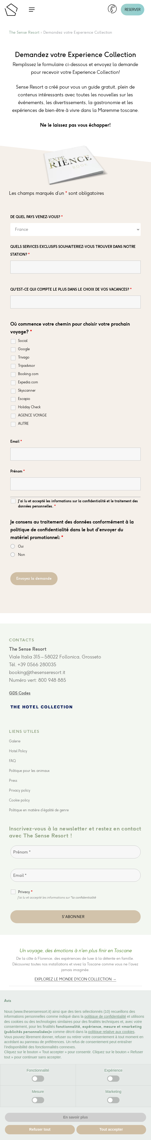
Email (16, 441)
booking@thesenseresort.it (37, 672)
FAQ (12, 761)
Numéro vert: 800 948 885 (37, 680)
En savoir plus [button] (75, 1117)
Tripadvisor (26, 366)
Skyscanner (27, 390)
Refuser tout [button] (39, 1129)
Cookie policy (19, 800)
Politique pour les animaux (29, 771)
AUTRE (23, 424)
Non (21, 555)
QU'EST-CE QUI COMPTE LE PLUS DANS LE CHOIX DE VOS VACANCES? (71, 289)
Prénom (17, 471)
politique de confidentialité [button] (105, 1016)
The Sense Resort (24, 32)
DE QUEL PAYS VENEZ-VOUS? (36, 217)
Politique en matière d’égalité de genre (39, 810)
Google (24, 349)
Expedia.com (28, 382)
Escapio (24, 399)
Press (13, 781)
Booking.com (28, 374)
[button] (31, 9)
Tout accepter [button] (111, 1129)
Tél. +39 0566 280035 (32, 665)
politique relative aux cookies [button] (111, 1032)
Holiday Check (29, 407)
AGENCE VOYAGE (32, 415)
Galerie (14, 741)
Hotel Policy (18, 751)
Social (22, 341)
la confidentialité (84, 897)
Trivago (23, 357)
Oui (20, 546)
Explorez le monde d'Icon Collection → (75, 979)
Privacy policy (19, 790)
